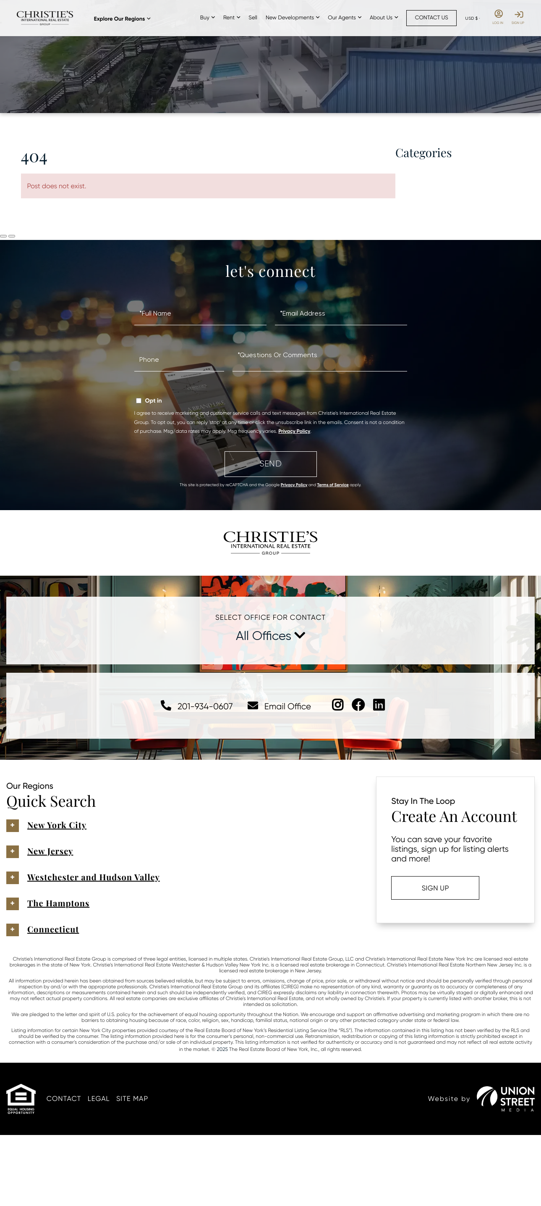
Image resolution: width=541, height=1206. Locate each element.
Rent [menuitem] (229, 18)
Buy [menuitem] (204, 18)
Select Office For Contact (270, 689)
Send (270, 519)
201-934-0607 (187, 777)
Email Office (281, 777)
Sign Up (518, 23)
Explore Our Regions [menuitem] (130, 19)
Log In (497, 23)
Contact (69, 1169)
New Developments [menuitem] (290, 18)
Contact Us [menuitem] (431, 18)
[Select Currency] (472, 18)
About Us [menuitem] (381, 18)
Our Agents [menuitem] (342, 18)
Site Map (155, 1169)
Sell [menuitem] (252, 18)
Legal (113, 1169)
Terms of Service (333, 539)
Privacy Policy (294, 487)
